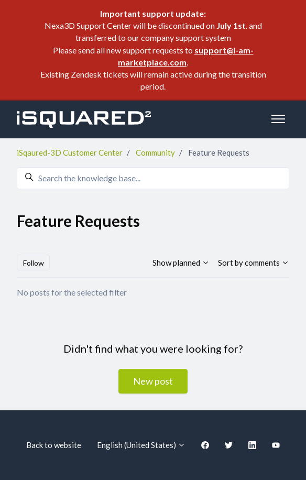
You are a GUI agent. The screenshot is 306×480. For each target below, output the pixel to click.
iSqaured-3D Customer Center (70, 152)
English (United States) (141, 445)
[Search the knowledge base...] (153, 178)
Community (155, 152)
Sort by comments (253, 262)
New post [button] (153, 381)
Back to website (53, 445)
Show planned (181, 262)
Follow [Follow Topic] (33, 262)
